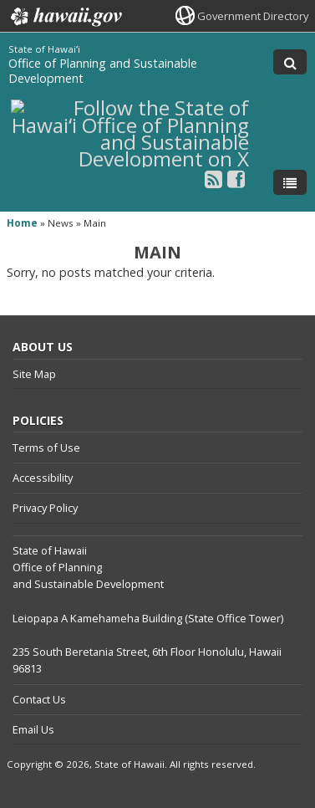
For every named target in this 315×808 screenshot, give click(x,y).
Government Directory (252, 15)
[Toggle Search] (290, 61)
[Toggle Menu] (290, 182)
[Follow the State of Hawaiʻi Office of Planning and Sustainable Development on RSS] (213, 178)
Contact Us (39, 699)
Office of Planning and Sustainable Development (102, 70)
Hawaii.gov (64, 16)
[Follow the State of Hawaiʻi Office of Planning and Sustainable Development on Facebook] (236, 178)
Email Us (33, 729)
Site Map (34, 373)
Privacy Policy (45, 507)
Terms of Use (46, 447)
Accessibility (43, 477)
